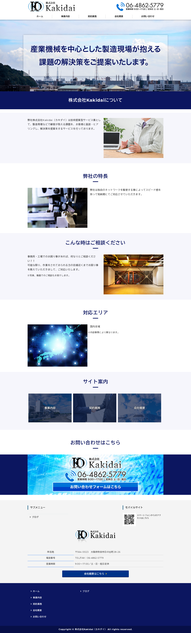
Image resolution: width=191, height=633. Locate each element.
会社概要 (119, 16)
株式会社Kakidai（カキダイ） (91, 629)
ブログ (35, 517)
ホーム (40, 16)
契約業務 (92, 16)
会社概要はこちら (94, 573)
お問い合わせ (147, 16)
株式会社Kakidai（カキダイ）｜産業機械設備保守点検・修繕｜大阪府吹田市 (51, 6)
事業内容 (65, 16)
